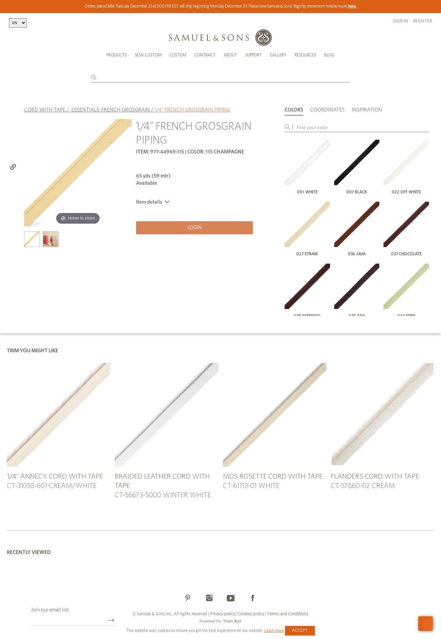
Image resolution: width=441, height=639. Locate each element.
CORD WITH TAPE (44, 110)
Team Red (232, 621)
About (230, 55)
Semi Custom (148, 55)
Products (116, 55)
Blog (329, 55)
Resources (305, 55)
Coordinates (327, 110)
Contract (205, 55)
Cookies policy (250, 614)
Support (253, 55)
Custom (178, 55)
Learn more (274, 630)
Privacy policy (222, 614)
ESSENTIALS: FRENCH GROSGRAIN (110, 110)
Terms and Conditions (287, 614)
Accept (300, 630)
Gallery (278, 55)
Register (422, 21)
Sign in (400, 21)
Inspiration (367, 110)
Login (194, 227)
